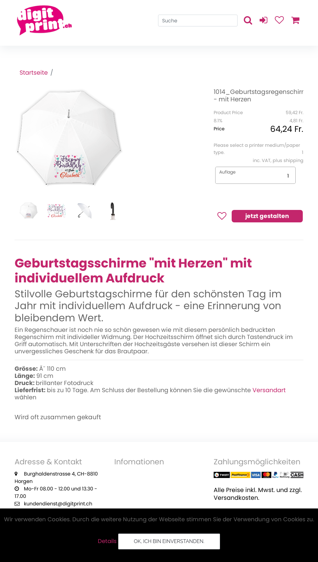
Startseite (34, 72)
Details (107, 541)
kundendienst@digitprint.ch (58, 503)
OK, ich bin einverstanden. (169, 541)
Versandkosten (236, 498)
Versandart (269, 390)
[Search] (198, 20)
